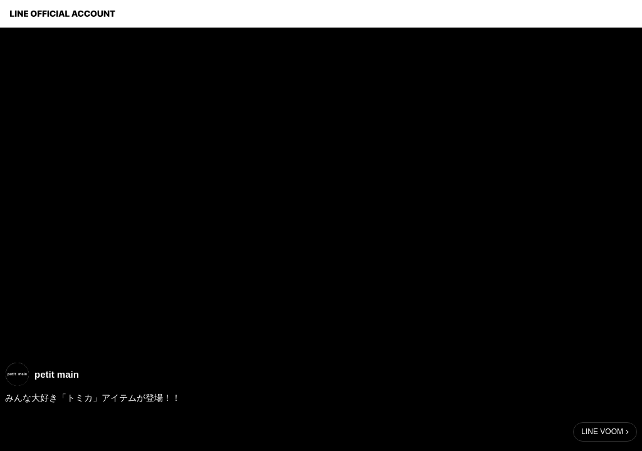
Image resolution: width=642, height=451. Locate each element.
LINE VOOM (602, 431)
